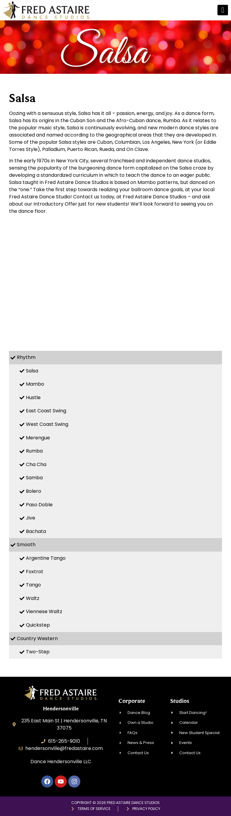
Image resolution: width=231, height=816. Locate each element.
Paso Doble (39, 504)
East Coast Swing (46, 410)
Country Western (37, 638)
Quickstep (38, 625)
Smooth (26, 544)
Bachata (36, 531)
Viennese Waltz (44, 611)
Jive (30, 517)
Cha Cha (36, 464)
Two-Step (38, 651)
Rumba (34, 450)
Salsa (32, 370)
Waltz (32, 598)
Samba (34, 477)
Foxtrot (34, 571)
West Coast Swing (47, 424)
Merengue (38, 437)
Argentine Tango (46, 558)
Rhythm (26, 357)
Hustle (33, 397)
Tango (33, 584)
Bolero (33, 491)
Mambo (35, 384)
